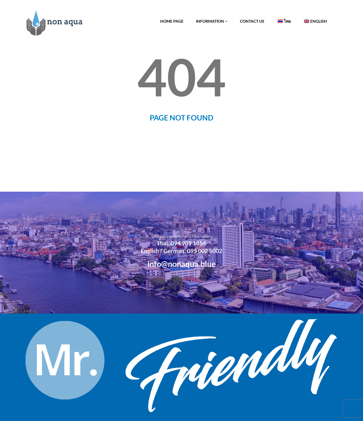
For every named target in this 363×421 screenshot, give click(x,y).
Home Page (171, 21)
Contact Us (252, 21)
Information (211, 21)
